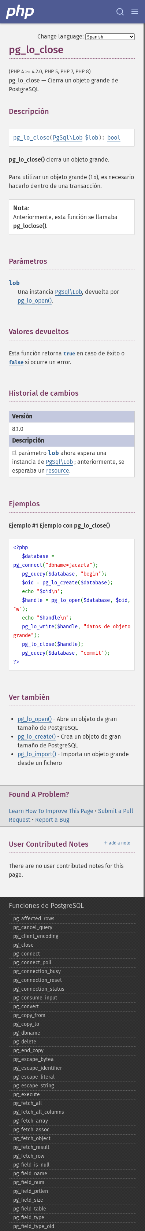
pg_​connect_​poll (32, 963)
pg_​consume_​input (35, 998)
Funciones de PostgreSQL (46, 906)
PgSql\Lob (67, 137)
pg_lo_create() (37, 736)
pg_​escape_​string (33, 1086)
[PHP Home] (20, 11)
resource (57, 470)
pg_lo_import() (37, 754)
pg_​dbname (26, 1033)
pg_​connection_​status (38, 989)
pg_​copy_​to (26, 1024)
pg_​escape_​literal (34, 1077)
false (16, 362)
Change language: (60, 36)
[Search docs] (120, 11)
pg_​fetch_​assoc (31, 1130)
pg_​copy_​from (29, 1015)
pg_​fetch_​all (27, 1103)
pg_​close (23, 945)
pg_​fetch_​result (31, 1147)
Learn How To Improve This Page (51, 810)
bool (113, 137)
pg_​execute (26, 1094)
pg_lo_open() (35, 300)
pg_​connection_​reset (37, 980)
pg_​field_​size (28, 1200)
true (69, 354)
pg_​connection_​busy (37, 971)
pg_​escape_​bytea (33, 1059)
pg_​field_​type (28, 1218)
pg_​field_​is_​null (31, 1165)
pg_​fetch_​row (28, 1156)
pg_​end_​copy (28, 1050)
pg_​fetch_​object (32, 1138)
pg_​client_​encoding (35, 936)
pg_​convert (26, 1006)
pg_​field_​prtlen (30, 1191)
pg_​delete (24, 1042)
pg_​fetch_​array (30, 1121)
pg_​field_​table (29, 1209)
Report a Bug (52, 819)
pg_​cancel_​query (32, 927)
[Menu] (134, 11)
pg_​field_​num (28, 1182)
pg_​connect (26, 954)
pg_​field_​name (30, 1174)
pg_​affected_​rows (34, 919)
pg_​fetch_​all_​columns (38, 1112)
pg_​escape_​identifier (37, 1068)
